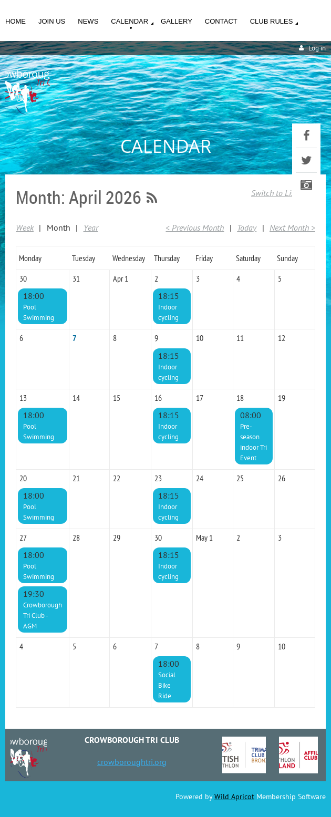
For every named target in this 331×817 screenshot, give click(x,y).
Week (25, 227)
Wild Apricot (234, 796)
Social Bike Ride (166, 685)
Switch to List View (283, 193)
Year (91, 227)
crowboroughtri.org (132, 762)
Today (246, 227)
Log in (317, 48)
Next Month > (292, 227)
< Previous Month (195, 227)
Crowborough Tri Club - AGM (42, 615)
